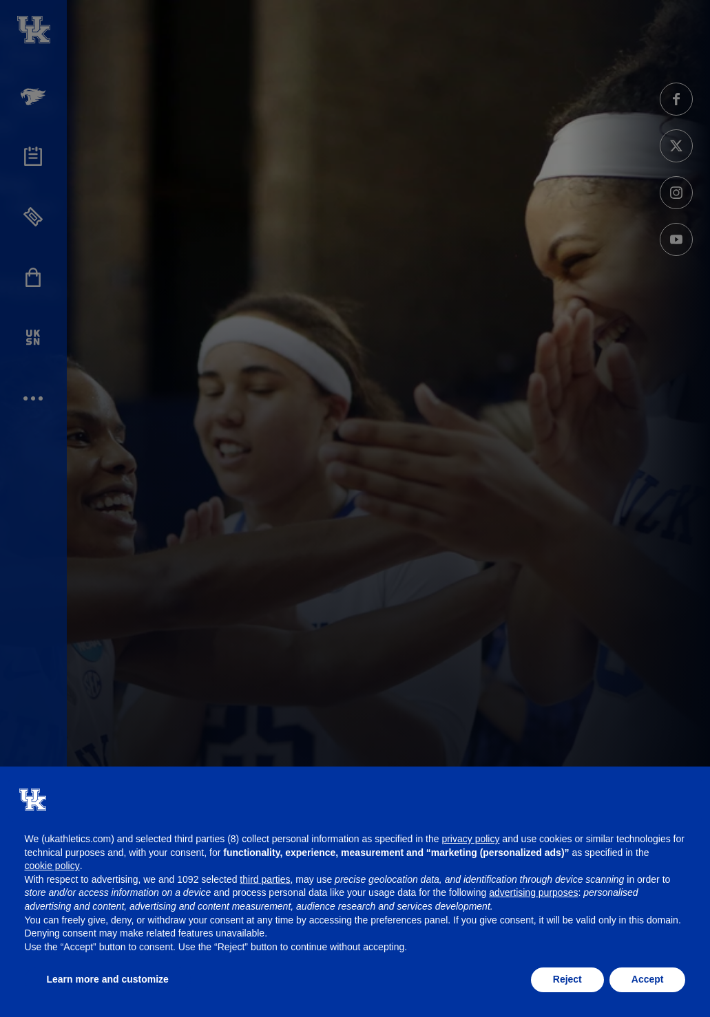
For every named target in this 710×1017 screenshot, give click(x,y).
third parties (265, 879)
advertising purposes (533, 892)
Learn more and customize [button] (108, 979)
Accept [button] (647, 979)
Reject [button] (567, 979)
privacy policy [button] (470, 838)
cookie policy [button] (52, 865)
